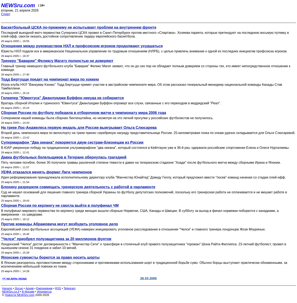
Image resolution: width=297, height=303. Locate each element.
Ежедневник (44, 288)
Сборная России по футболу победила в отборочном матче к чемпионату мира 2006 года (83, 113)
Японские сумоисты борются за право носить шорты (50, 257)
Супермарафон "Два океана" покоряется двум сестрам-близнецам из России (72, 142)
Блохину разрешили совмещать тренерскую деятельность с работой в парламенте (78, 187)
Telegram (70, 288)
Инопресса (44, 291)
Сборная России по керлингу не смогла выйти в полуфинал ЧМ (60, 205)
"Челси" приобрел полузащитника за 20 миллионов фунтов (56, 239)
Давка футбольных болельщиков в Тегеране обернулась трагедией (63, 157)
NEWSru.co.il (10, 291)
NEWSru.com (18, 5)
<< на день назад (14, 278)
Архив (30, 288)
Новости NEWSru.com (19, 295)
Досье (19, 288)
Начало (7, 288)
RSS (58, 288)
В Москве (28, 291)
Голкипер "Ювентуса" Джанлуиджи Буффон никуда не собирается (62, 98)
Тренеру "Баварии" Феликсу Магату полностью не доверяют (57, 61)
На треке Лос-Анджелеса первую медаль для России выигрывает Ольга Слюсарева (79, 128)
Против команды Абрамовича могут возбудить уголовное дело (59, 224)
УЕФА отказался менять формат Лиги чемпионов (46, 172)
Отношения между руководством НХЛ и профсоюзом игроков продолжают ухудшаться (82, 46)
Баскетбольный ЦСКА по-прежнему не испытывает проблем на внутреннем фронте (78, 27)
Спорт (5, 14)
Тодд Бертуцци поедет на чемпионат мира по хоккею (50, 79)
